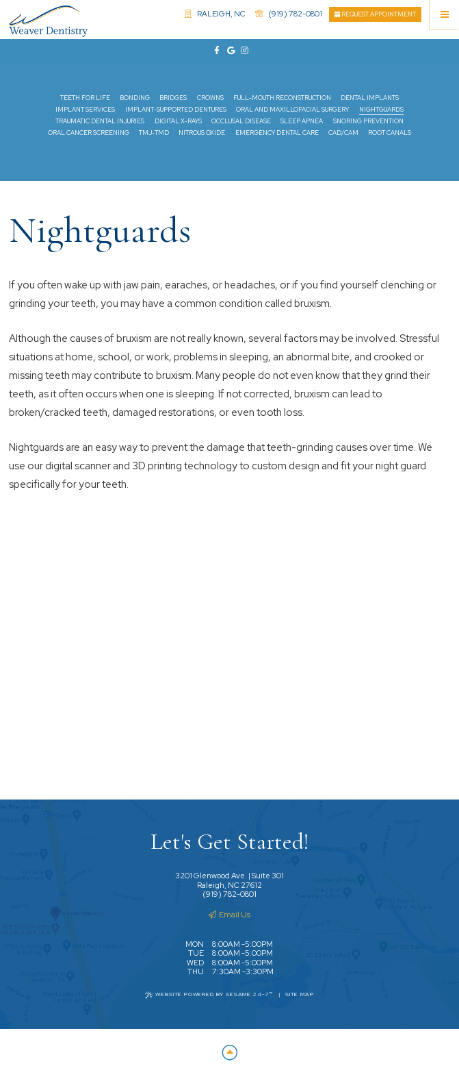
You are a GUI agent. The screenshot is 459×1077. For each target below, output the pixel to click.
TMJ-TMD (154, 133)
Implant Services (85, 110)
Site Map (299, 994)
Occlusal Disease (241, 121)
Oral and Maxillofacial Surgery (292, 110)
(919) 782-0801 (288, 13)
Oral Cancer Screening (88, 133)
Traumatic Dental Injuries (99, 121)
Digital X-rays (178, 121)
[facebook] (215, 51)
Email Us (229, 914)
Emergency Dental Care (277, 133)
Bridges (173, 98)
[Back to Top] (229, 1053)
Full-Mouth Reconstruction (282, 98)
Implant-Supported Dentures (175, 110)
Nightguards (381, 110)
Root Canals (389, 133)
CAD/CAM (343, 133)
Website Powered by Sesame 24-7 (209, 994)
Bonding (135, 98)
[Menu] (444, 14)
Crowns (210, 98)
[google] (230, 51)
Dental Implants (370, 98)
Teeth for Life (85, 98)
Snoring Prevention (368, 121)
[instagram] (243, 51)
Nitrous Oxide (202, 133)
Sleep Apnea (301, 121)
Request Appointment (375, 14)
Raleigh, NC (215, 13)
